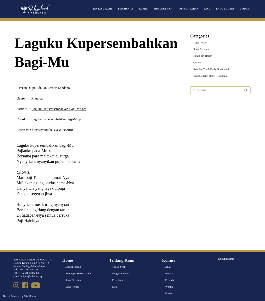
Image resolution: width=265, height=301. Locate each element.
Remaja (169, 273)
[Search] (215, 90)
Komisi (143, 9)
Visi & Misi (118, 266)
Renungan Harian (202, 55)
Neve (6, 296)
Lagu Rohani (225, 9)
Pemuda (169, 280)
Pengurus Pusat (120, 273)
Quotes (197, 62)
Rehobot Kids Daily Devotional (210, 75)
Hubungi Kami (164, 9)
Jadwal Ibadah (73, 266)
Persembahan (189, 9)
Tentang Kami (102, 9)
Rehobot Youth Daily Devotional (211, 69)
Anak (168, 266)
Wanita (169, 286)
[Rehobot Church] (35, 9)
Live (207, 9)
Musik (168, 293)
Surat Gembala (201, 49)
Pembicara (125, 9)
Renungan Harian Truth (78, 273)
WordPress (30, 296)
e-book (245, 9)
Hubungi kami (226, 258)
